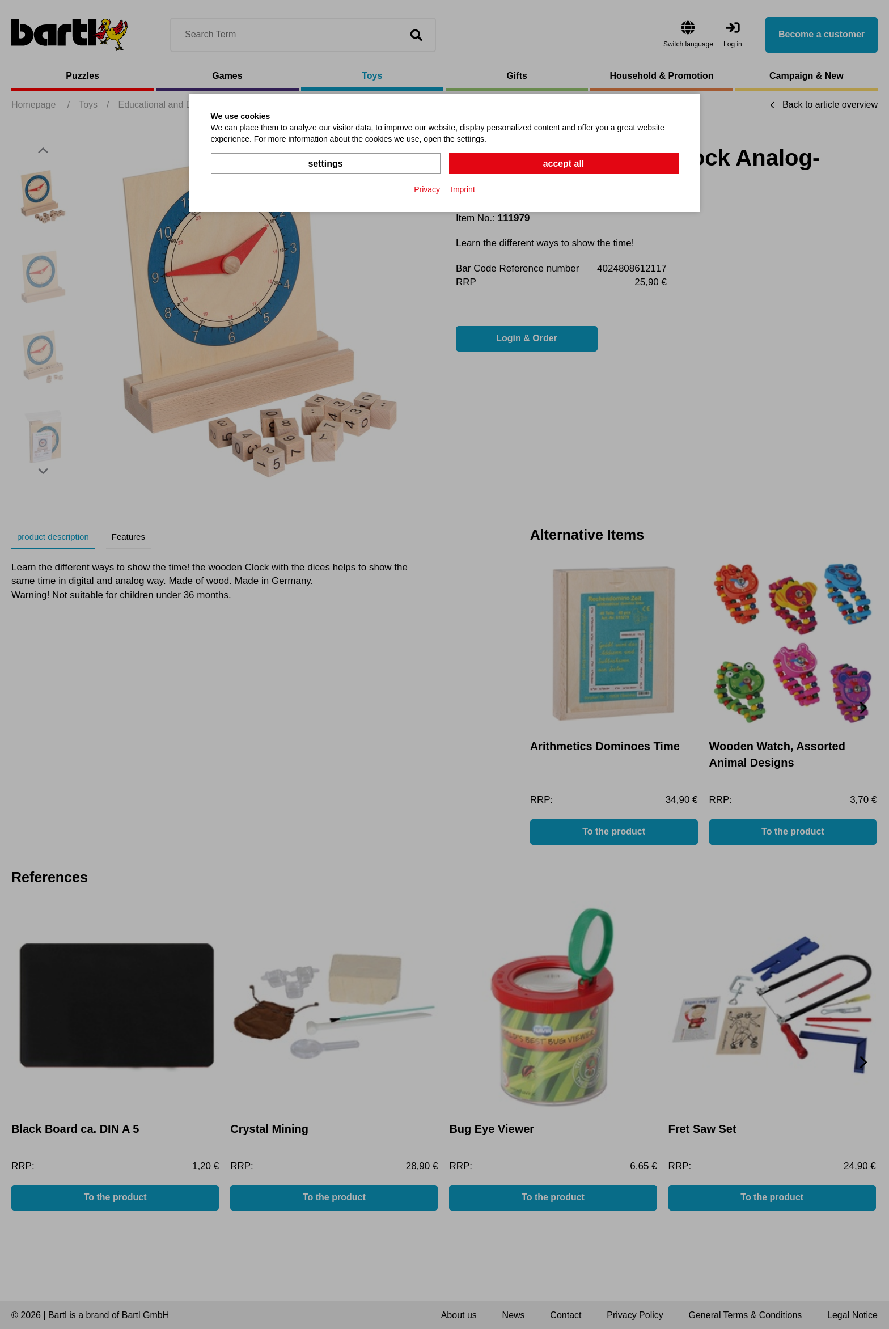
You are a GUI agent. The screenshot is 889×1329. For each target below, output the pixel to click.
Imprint (463, 189)
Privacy (427, 189)
